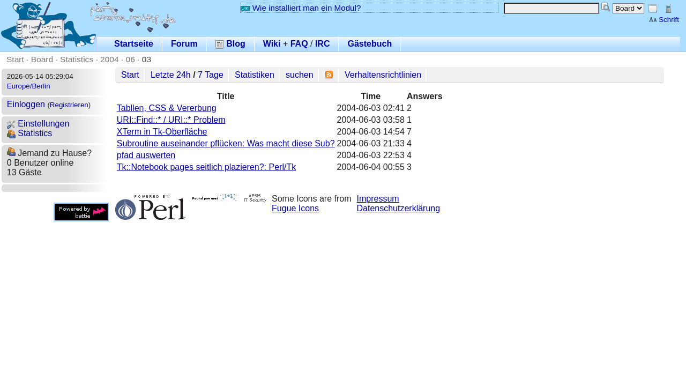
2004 (109, 59)
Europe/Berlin (28, 86)
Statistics (76, 59)
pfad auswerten (146, 155)
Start (15, 59)
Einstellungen (38, 123)
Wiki (272, 43)
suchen (300, 74)
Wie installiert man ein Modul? (301, 7)
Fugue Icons (295, 208)
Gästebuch (369, 43)
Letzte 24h (171, 74)
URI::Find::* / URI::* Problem (171, 119)
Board (42, 59)
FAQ (299, 43)
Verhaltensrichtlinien (383, 74)
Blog (230, 43)
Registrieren (69, 105)
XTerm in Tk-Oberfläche (162, 131)
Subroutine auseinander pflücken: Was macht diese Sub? (226, 143)
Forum (184, 43)
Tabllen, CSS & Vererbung (167, 108)
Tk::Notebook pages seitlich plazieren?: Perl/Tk (206, 167)
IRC (322, 43)
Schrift (663, 20)
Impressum (378, 198)
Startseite (133, 43)
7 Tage (210, 74)
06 (130, 59)
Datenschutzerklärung (399, 208)
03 (146, 59)
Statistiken (254, 74)
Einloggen (26, 104)
